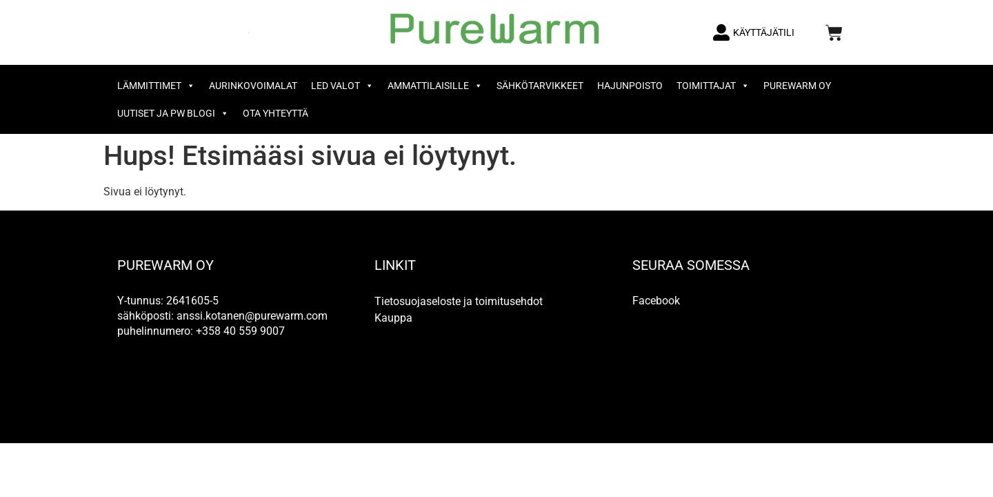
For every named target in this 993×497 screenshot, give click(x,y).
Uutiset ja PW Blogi (173, 113)
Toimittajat (713, 85)
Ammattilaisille (435, 85)
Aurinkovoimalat (253, 85)
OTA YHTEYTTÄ (275, 113)
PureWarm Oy (797, 85)
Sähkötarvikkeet (539, 85)
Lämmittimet (156, 85)
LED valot (342, 85)
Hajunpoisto (630, 85)
